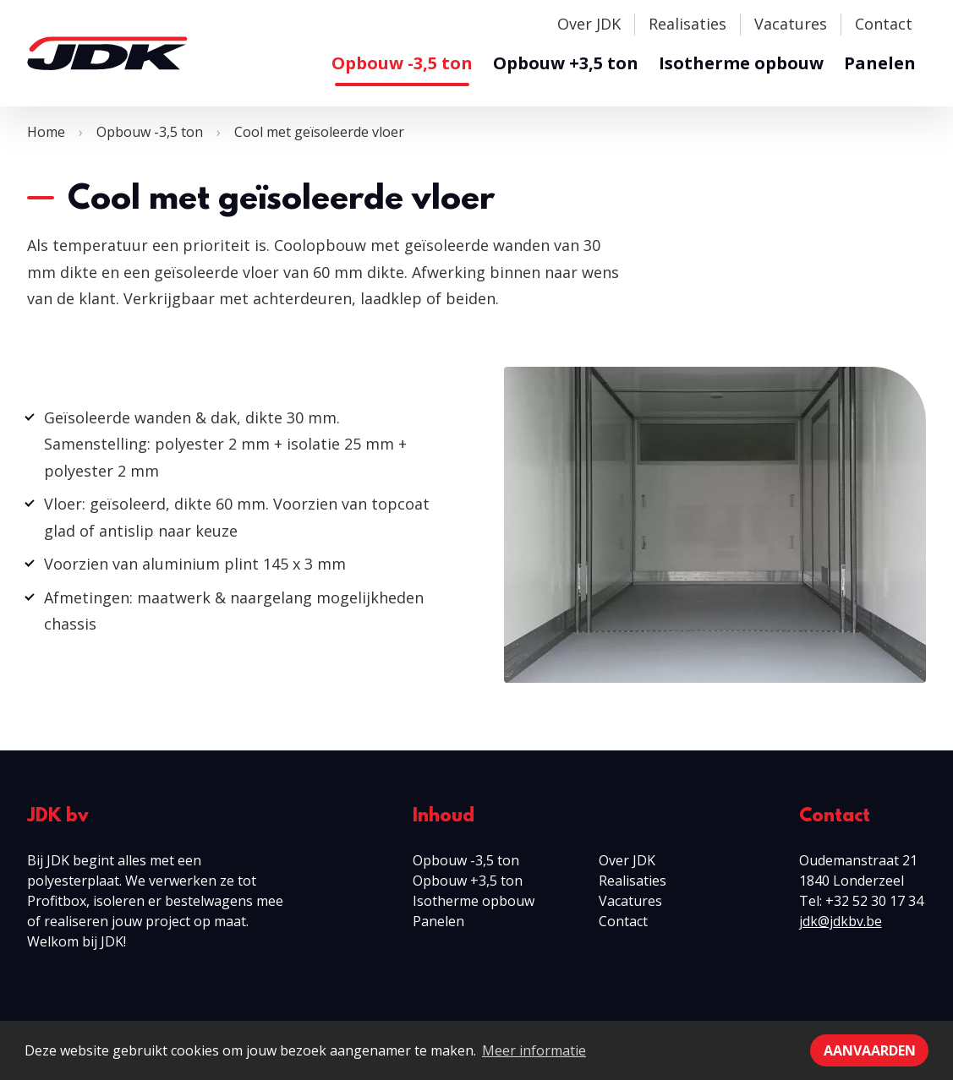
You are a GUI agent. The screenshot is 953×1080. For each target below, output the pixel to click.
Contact (883, 24)
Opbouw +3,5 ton (565, 63)
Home (46, 132)
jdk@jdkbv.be (840, 921)
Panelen (880, 63)
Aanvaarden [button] (870, 1050)
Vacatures (790, 24)
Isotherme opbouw (741, 63)
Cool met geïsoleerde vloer (319, 132)
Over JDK (589, 24)
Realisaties (687, 24)
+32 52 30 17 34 (874, 901)
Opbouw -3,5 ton (402, 63)
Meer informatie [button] (534, 1050)
